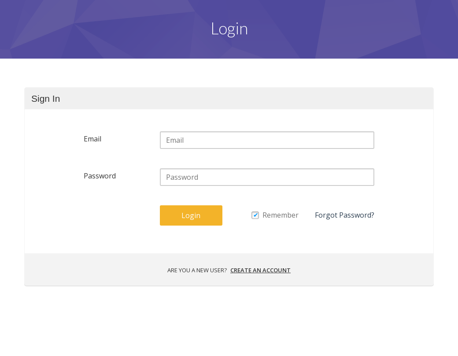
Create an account (260, 270)
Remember (280, 215)
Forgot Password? (344, 215)
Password (100, 176)
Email (92, 139)
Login (190, 215)
